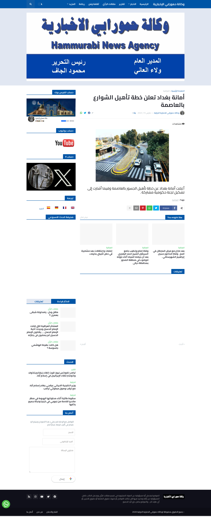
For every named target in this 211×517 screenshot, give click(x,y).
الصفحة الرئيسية (177, 91)
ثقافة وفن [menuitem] (93, 4)
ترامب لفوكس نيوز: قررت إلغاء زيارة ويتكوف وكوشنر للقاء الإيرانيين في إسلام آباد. (52, 374)
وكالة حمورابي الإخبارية (168, 4)
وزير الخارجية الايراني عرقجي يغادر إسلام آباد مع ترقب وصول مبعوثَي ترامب (53, 387)
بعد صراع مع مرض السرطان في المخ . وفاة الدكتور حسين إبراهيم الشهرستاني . (168, 253)
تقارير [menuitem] (122, 4)
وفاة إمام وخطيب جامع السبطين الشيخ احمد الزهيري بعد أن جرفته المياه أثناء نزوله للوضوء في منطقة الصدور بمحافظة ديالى (132, 257)
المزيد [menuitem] (72, 4)
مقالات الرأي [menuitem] (109, 4)
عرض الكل (84, 217)
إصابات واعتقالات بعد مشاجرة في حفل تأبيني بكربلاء (96, 252)
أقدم (83, 344)
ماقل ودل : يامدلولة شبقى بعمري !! (44, 314)
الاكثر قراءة (63, 301)
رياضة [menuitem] (82, 4)
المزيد (41, 208)
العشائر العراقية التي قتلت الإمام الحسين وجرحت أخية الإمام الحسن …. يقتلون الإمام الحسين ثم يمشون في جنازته (42, 331)
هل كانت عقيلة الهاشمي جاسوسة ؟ (44, 346)
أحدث (181, 344)
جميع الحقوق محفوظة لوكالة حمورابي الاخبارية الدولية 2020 (157, 513)
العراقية (166, 91)
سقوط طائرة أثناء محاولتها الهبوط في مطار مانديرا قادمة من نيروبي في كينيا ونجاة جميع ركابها (52, 401)
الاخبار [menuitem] (133, 4)
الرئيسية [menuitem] (144, 4)
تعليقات (38, 301)
